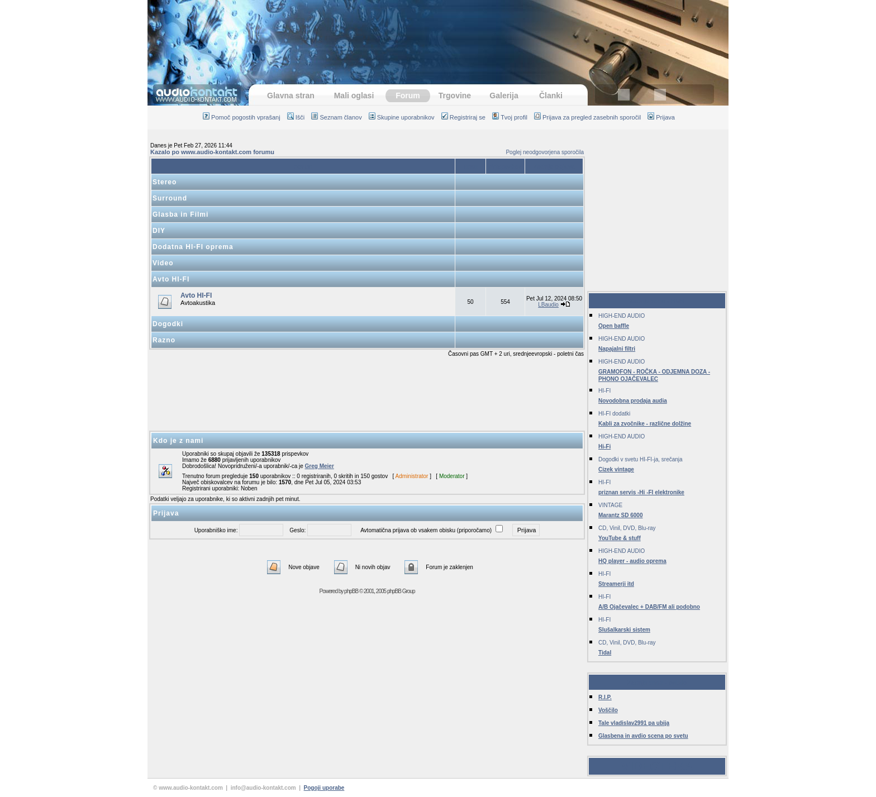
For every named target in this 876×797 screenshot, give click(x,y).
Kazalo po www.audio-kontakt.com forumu (212, 152)
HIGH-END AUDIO (621, 316)
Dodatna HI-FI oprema (193, 247)
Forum (408, 95)
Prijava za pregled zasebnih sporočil (587, 117)
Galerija (503, 95)
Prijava (661, 117)
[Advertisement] (438, 36)
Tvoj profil (509, 117)
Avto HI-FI (171, 279)
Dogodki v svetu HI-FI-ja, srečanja (640, 459)
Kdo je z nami (178, 441)
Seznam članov (336, 117)
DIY (159, 231)
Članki (551, 95)
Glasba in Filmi (180, 214)
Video (163, 263)
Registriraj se (463, 117)
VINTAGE (610, 505)
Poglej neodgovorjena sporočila (545, 152)
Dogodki (168, 324)
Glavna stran (291, 95)
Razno (164, 340)
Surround (170, 198)
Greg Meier (319, 466)
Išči (296, 117)
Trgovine (455, 95)
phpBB (351, 591)
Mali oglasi (354, 95)
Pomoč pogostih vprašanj (241, 117)
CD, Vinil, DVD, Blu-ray (627, 528)
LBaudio (548, 305)
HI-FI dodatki (614, 414)
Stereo (165, 182)
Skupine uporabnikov (402, 117)
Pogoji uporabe (324, 788)
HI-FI (604, 391)
